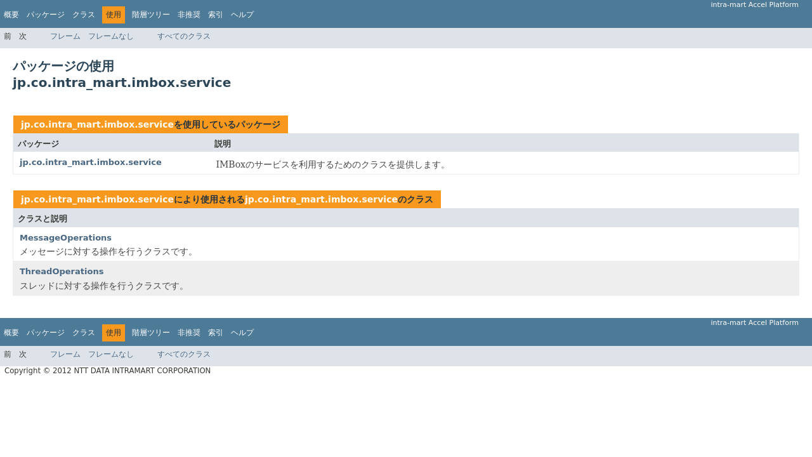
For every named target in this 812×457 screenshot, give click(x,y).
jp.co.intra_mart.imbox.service (97, 124)
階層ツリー (151, 14)
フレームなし (111, 36)
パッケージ (46, 14)
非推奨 (189, 14)
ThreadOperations (61, 271)
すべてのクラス (184, 36)
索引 (215, 14)
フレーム (65, 36)
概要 (11, 14)
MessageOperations (66, 237)
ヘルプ (242, 14)
